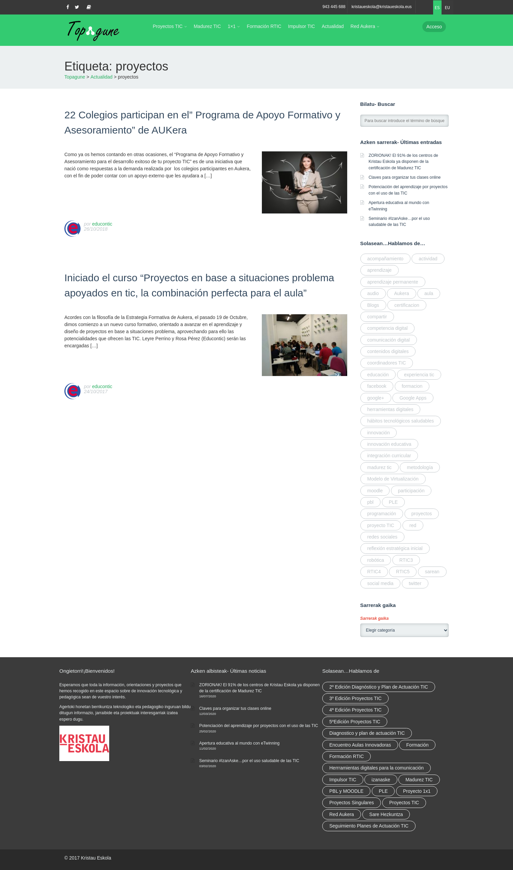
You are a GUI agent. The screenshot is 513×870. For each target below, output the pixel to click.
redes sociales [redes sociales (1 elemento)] (382, 537)
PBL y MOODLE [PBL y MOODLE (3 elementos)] (346, 791)
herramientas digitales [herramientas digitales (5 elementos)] (390, 409)
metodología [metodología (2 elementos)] (420, 467)
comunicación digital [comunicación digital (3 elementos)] (388, 340)
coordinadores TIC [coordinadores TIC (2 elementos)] (386, 363)
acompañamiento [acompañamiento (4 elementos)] (385, 258)
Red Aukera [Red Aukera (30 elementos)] (341, 814)
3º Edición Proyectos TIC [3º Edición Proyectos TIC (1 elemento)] (355, 698)
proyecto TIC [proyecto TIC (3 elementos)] (380, 525)
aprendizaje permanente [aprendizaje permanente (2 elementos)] (392, 282)
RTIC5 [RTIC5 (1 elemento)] (403, 571)
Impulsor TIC (301, 26)
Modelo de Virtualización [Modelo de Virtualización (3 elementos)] (393, 479)
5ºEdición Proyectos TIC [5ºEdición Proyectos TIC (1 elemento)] (354, 721)
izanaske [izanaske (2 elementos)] (380, 779)
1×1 (232, 26)
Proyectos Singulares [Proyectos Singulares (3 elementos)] (351, 802)
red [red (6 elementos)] (413, 525)
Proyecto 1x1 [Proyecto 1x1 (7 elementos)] (417, 791)
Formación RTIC (264, 26)
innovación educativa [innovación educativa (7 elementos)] (389, 444)
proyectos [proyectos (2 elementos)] (422, 513)
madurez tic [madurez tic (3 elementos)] (379, 467)
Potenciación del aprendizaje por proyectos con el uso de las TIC (258, 725)
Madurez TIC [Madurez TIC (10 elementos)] (419, 779)
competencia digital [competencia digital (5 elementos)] (387, 328)
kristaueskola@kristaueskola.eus (382, 6)
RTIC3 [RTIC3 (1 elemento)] (406, 560)
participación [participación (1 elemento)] (411, 490)
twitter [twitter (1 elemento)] (415, 583)
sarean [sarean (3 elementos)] (432, 571)
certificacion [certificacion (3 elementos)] (406, 305)
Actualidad (332, 26)
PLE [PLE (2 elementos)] (383, 791)
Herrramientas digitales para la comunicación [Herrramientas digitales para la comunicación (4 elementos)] (376, 768)
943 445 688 (334, 6)
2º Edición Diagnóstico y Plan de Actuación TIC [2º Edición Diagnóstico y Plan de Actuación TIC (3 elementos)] (378, 687)
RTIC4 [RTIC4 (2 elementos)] (374, 571)
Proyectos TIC (167, 26)
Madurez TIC (207, 26)
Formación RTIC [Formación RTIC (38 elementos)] (346, 756)
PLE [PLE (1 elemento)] (393, 502)
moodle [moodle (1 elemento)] (375, 490)
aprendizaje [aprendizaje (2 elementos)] (379, 270)
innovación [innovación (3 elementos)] (378, 432)
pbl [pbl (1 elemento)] (370, 502)
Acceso (434, 26)
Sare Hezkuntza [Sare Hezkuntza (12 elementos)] (386, 814)
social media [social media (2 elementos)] (380, 583)
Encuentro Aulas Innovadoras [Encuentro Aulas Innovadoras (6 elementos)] (360, 745)
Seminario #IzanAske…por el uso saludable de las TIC (249, 760)
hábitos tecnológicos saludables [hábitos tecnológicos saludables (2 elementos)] (400, 421)
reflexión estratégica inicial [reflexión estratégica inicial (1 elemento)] (395, 548)
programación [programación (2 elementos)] (381, 513)
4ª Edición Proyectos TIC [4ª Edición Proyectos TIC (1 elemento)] (355, 710)
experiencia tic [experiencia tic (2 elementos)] (419, 374)
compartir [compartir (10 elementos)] (377, 316)
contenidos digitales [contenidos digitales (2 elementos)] (388, 351)
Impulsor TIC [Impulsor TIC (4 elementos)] (342, 779)
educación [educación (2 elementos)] (378, 374)
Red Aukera (363, 26)
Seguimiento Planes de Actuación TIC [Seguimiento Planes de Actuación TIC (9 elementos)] (369, 826)
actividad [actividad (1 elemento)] (428, 258)
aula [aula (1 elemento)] (428, 293)
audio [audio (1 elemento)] (373, 293)
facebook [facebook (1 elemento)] (377, 386)
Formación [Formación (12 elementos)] (417, 745)
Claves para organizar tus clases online (405, 177)
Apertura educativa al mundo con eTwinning (239, 743)
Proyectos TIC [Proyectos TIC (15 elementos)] (404, 802)
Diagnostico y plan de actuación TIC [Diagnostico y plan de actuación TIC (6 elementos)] (367, 733)
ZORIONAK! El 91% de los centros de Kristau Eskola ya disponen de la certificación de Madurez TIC (403, 161)
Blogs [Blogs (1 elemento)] (373, 305)
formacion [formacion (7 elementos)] (412, 386)
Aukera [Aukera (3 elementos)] (401, 293)
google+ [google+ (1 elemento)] (375, 398)
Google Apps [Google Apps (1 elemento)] (412, 398)
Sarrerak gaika (374, 618)
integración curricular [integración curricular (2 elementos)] (389, 455)
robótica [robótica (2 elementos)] (375, 560)
